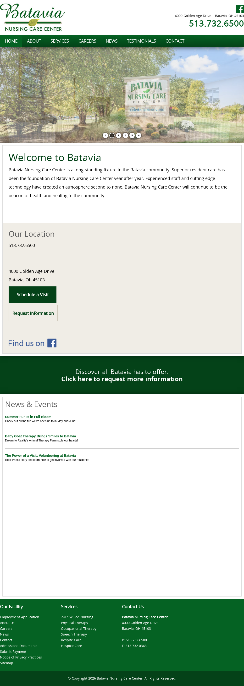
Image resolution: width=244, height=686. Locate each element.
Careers (6, 628)
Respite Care (71, 640)
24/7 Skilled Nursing (77, 617)
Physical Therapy (74, 622)
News (4, 634)
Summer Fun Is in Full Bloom (28, 417)
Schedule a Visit (33, 294)
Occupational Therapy (78, 628)
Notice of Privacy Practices (21, 657)
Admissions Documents (19, 645)
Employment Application (19, 617)
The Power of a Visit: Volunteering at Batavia (40, 455)
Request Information (33, 313)
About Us (7, 622)
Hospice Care (71, 645)
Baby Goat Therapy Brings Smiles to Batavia (40, 436)
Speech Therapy (74, 634)
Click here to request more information (122, 378)
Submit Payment (13, 651)
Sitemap (6, 663)
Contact (6, 640)
